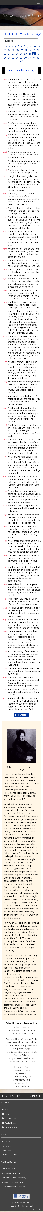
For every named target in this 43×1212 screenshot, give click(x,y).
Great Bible (30, 1042)
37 (29, 57)
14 (9, 50)
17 (21, 50)
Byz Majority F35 (21, 1083)
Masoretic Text (21, 1067)
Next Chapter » (21, 715)
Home (6, 1109)
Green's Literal (28, 1061)
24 (13, 53)
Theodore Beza (14, 1030)
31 (5, 57)
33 (13, 57)
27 (25, 53)
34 (17, 57)
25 (17, 53)
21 (37, 50)
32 (9, 57)
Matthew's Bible (15, 1042)
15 (13, 50)
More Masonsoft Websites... (14, 1186)
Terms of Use (8, 1146)
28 (29, 53)
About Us (6, 1141)
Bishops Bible (12, 1045)
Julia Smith (13, 1061)
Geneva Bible (30, 1052)
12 (38, 46)
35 (21, 57)
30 (38, 53)
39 (38, 57)
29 (34, 53)
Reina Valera (28, 1033)
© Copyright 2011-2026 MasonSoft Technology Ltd (21, 1204)
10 (31, 46)
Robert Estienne (21, 1027)
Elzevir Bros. (30, 1030)
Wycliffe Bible (21, 1073)
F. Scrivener (14, 1033)
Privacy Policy (8, 1150)
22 (5, 53)
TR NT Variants (21, 1086)
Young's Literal (15, 1058)
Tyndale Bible (12, 1039)
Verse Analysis (9, 1127)
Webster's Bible (21, 1055)
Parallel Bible (9, 1123)
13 (5, 50)
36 (25, 57)
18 (25, 50)
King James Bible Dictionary (14, 1178)
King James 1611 (29, 1045)
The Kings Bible (8, 1169)
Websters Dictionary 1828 (13, 1182)
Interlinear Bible (10, 1118)
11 (35, 46)
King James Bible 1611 (11, 1173)
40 (21, 61)
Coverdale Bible (29, 1039)
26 (21, 53)
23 (9, 53)
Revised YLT (29, 1058)
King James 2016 (14, 1052)
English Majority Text (21, 1076)
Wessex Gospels (21, 1070)
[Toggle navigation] (38, 2)
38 (33, 57)
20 (34, 50)
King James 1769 (21, 1049)
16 (17, 50)
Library (6, 1114)
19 (29, 50)
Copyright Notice (9, 1155)
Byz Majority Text (21, 1080)
